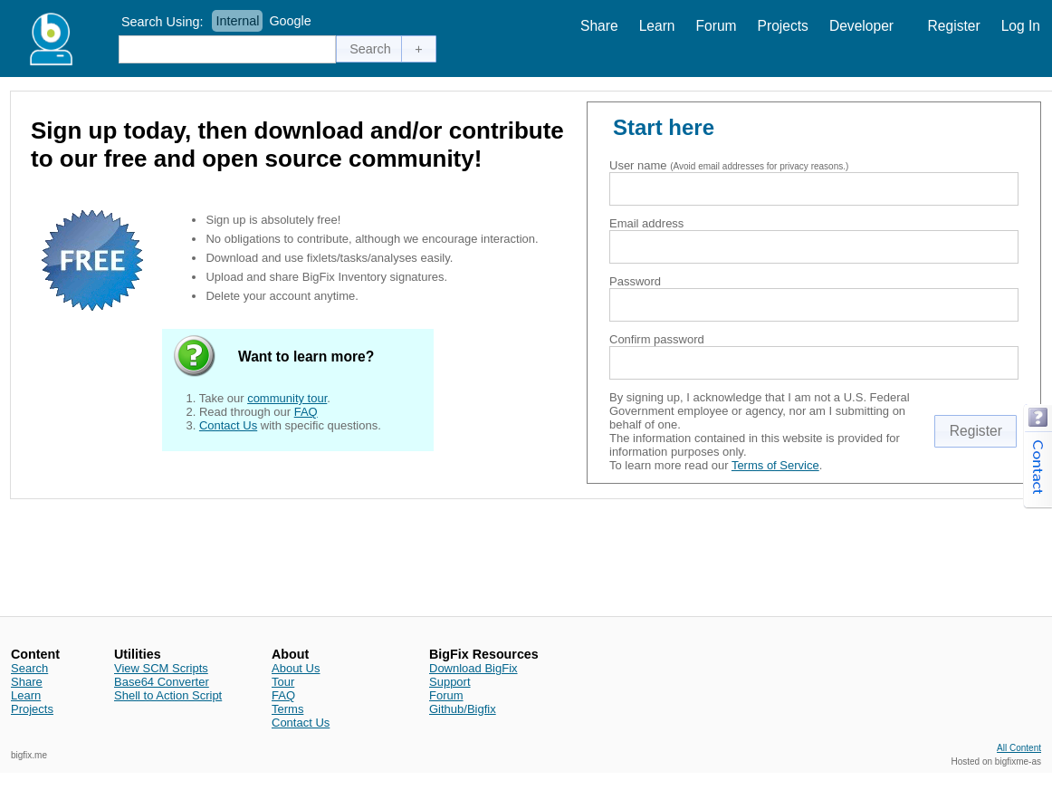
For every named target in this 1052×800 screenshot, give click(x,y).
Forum (716, 26)
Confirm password (656, 339)
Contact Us (228, 425)
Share (599, 26)
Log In (1020, 26)
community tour (287, 398)
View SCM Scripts (161, 668)
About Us (296, 668)
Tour (283, 682)
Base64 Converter (161, 682)
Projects (783, 26)
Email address (646, 223)
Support (450, 682)
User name (638, 165)
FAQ (306, 412)
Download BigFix (473, 668)
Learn (657, 26)
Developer (861, 26)
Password (635, 281)
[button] (370, 49)
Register (954, 26)
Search (29, 668)
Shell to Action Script (168, 695)
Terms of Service (775, 465)
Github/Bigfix (462, 709)
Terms (287, 709)
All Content (1019, 748)
